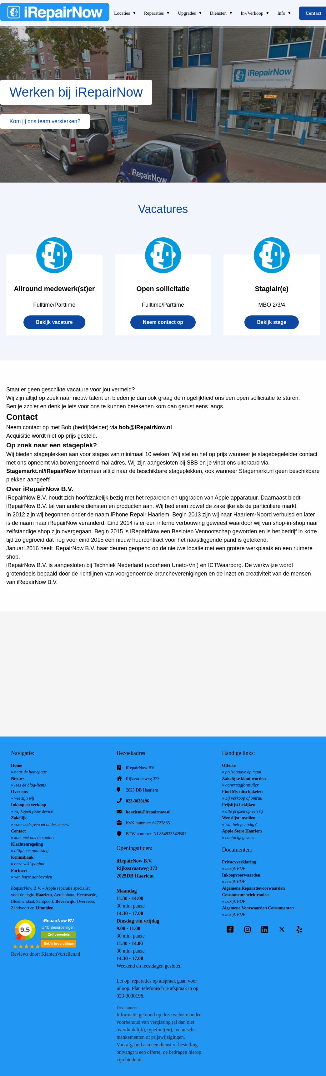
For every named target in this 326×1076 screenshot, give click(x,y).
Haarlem (43, 894)
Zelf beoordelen (59, 934)
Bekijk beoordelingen (59, 943)
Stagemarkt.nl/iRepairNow (41, 471)
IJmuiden (45, 908)
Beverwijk (64, 901)
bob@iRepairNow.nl (145, 427)
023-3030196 (137, 801)
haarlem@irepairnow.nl (148, 812)
